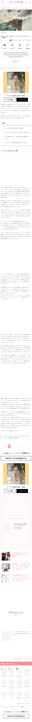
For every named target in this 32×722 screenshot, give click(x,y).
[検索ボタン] (30, 2)
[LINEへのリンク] (26, 3)
